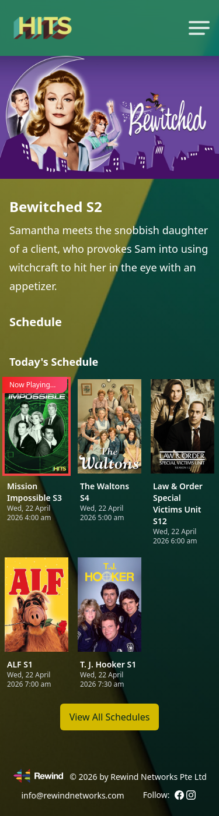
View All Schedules (109, 717)
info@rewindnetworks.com (72, 795)
